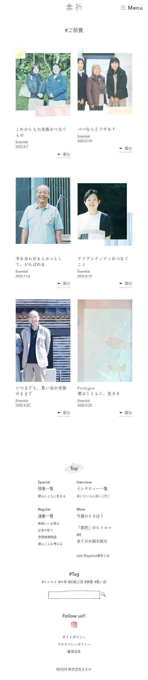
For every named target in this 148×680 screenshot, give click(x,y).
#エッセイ (49, 582)
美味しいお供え (49, 524)
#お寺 (62, 582)
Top (74, 468)
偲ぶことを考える (50, 544)
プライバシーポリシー (74, 644)
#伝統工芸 (75, 582)
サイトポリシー (74, 637)
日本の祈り (45, 530)
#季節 (89, 582)
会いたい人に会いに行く (94, 496)
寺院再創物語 (47, 537)
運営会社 (74, 652)
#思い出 (100, 582)
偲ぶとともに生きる (52, 496)
